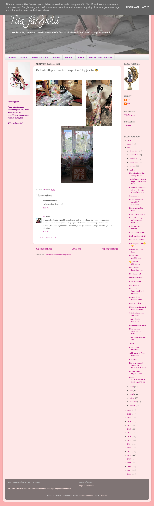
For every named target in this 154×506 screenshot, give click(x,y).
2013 (129, 448)
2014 (129, 444)
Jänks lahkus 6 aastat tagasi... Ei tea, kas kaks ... (137, 181)
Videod (56, 57)
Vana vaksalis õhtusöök (134, 320)
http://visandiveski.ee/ (88, 486)
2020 (129, 421)
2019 (129, 425)
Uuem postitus (44, 248)
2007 (129, 470)
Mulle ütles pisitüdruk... (135, 256)
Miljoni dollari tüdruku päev (135, 298)
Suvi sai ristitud (135, 277)
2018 (129, 429)
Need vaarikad (135, 274)
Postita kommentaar (48, 237)
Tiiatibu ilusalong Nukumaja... (136, 314)
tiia (44, 216)
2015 (129, 440)
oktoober (134, 159)
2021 (129, 418)
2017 (129, 433)
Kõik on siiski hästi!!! (137, 236)
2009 (129, 463)
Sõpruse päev (134, 196)
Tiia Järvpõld (34, 21)
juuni (132, 387)
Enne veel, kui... (135, 303)
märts (132, 398)
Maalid (24, 57)
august (132, 166)
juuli (132, 170)
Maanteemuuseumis (137, 325)
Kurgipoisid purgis (137, 214)
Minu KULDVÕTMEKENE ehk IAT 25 (137, 379)
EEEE (81, 57)
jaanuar (133, 405)
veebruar (133, 402)
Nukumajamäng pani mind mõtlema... (137, 308)
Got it (145, 7)
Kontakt (69, 57)
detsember (134, 151)
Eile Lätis (133, 359)
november (134, 155)
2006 (129, 474)
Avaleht (12, 57)
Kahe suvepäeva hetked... (135, 227)
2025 (129, 144)
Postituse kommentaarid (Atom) (58, 254)
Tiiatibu (127, 125)
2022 (129, 414)
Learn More (132, 7)
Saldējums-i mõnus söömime (137, 354)
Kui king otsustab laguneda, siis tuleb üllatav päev (137, 365)
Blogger (103, 495)
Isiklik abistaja (40, 57)
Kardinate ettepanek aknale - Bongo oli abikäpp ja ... (137, 189)
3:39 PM (46, 232)
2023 (129, 410)
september (134, 162)
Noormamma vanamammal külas (135, 331)
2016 (129, 436)
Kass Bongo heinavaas (134, 348)
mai (131, 390)
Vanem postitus (109, 248)
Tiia (128, 100)
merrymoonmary (86, 495)
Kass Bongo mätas (137, 232)
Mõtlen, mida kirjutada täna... (136, 372)
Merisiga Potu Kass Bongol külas (137, 174)
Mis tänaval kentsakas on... (136, 269)
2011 (129, 455)
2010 (129, 459)
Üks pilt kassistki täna (137, 240)
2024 (129, 148)
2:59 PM (46, 208)
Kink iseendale (135, 281)
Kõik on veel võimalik (100, 57)
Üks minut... (134, 285)
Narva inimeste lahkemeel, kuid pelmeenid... (136, 291)
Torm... (132, 343)
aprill (132, 394)
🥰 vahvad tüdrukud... (134, 263)
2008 (129, 466)
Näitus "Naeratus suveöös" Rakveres (136, 202)
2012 (129, 451)
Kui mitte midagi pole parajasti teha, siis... (136, 220)
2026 (129, 140)
